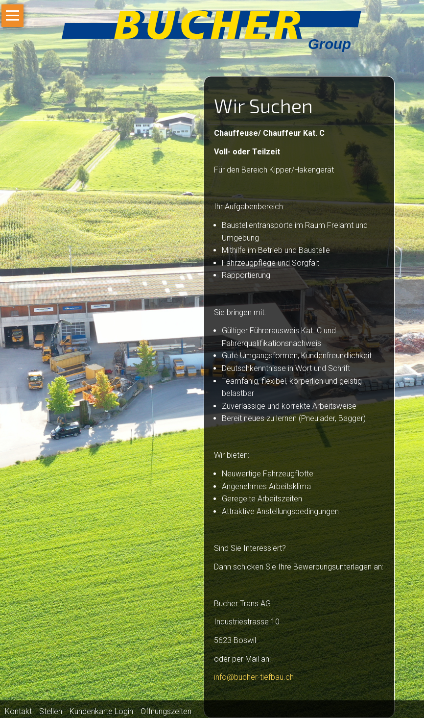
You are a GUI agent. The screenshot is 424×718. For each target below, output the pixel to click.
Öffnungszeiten (166, 711)
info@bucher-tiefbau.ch (254, 677)
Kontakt (18, 711)
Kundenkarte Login (101, 711)
